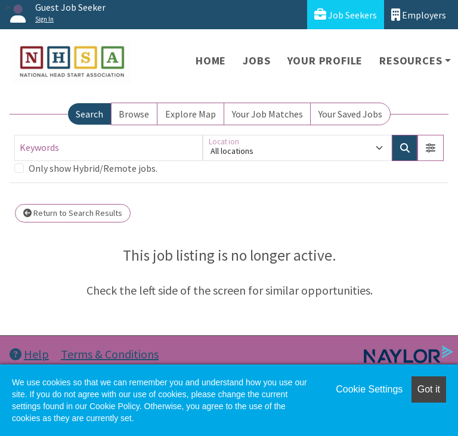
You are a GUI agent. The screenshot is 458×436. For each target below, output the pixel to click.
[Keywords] (108, 148)
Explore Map (190, 114)
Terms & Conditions (110, 354)
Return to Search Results (72, 213)
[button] (430, 148)
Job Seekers (345, 14)
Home (211, 60)
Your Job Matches (267, 114)
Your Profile (325, 60)
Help (29, 354)
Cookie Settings (369, 389)
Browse (134, 114)
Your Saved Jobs (350, 114)
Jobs (256, 60)
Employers (418, 14)
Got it (428, 389)
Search (89, 114)
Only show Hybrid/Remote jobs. (93, 168)
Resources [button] (410, 60)
